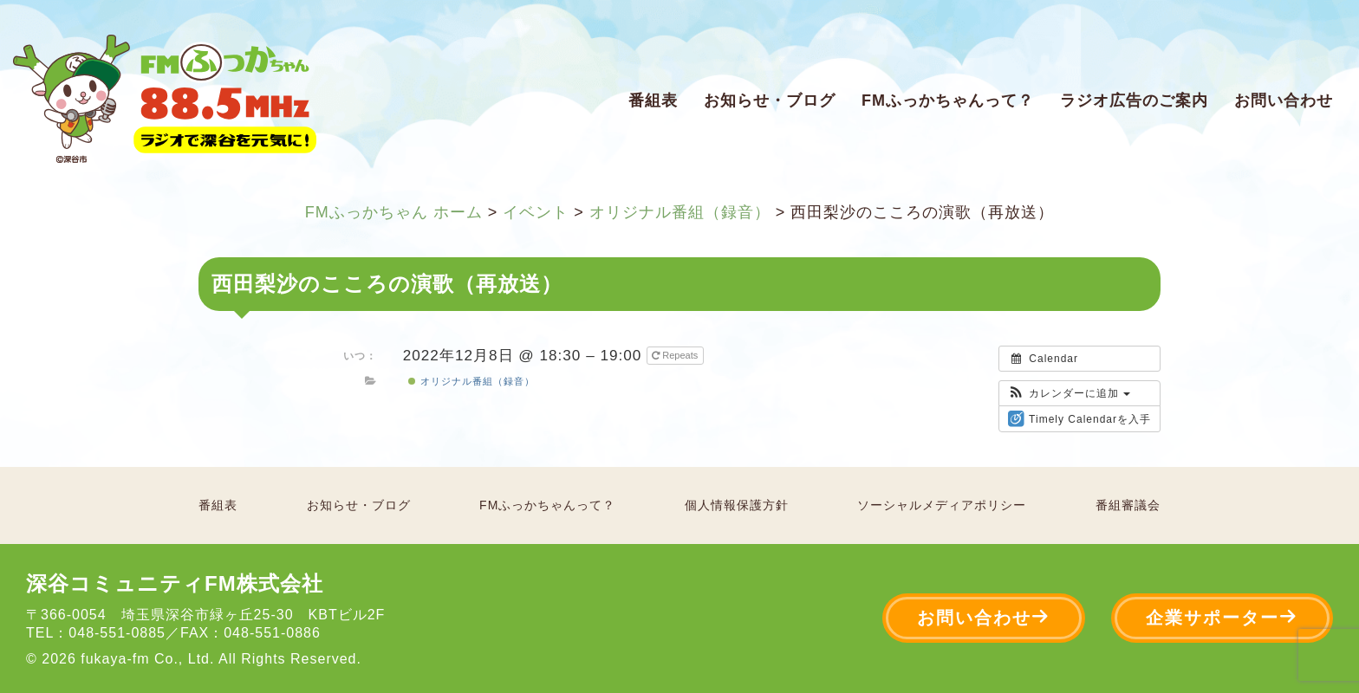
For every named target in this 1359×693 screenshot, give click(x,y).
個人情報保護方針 (737, 505)
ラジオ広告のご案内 (1134, 100)
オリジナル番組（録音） (471, 381)
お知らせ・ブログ (770, 100)
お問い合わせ (1283, 100)
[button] (1069, 393)
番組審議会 (1128, 505)
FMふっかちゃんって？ (948, 100)
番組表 (653, 100)
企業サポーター (1222, 617)
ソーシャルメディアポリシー (941, 505)
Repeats (676, 355)
